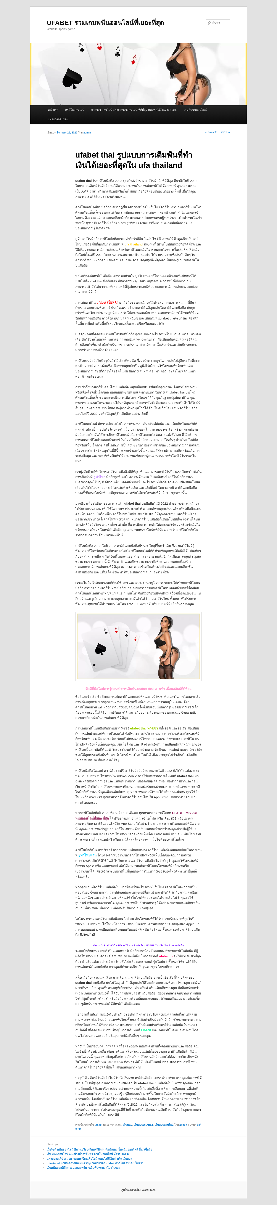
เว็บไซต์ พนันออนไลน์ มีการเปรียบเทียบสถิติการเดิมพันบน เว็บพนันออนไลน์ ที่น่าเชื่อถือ (99, 1149)
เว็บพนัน (127, 1124)
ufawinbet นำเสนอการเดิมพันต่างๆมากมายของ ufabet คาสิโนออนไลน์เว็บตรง (95, 1163)
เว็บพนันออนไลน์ (164, 1124)
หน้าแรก (53, 110)
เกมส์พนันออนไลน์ (195, 110)
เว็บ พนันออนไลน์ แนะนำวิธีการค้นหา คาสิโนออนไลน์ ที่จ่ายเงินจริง (88, 1154)
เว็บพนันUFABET (143, 1124)
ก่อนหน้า (210, 132)
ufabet (98, 1124)
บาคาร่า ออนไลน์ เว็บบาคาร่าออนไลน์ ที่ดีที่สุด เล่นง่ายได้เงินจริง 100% (134, 110)
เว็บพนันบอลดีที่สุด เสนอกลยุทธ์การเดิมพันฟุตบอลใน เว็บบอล (83, 1167)
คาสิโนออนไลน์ (74, 110)
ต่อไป (225, 132)
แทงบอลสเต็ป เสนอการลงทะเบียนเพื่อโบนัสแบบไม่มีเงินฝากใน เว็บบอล (89, 1158)
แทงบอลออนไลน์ (58, 119)
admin (87, 132)
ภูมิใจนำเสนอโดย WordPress (138, 1190)
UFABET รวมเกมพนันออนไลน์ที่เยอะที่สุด (105, 22)
